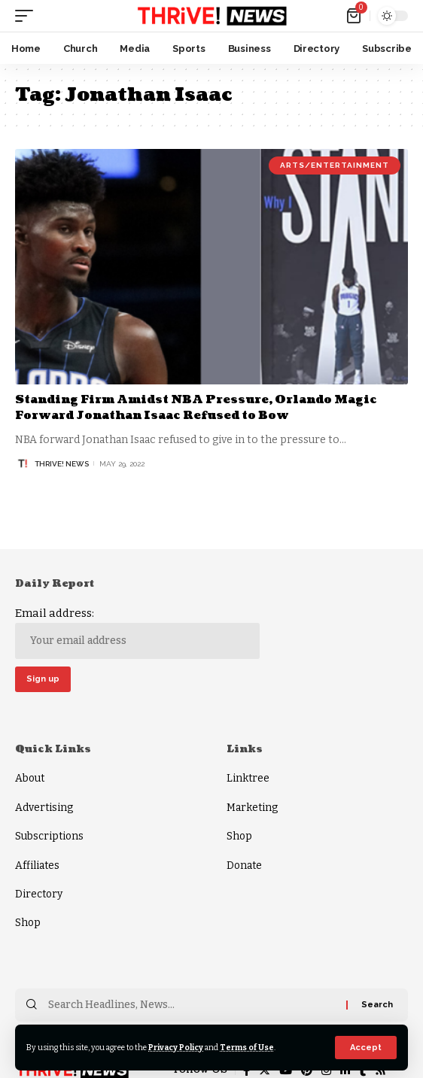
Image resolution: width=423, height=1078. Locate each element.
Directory (38, 894)
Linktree (248, 778)
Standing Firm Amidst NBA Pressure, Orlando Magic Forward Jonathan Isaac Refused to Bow (196, 408)
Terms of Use (247, 1047)
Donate (244, 865)
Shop (28, 922)
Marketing (252, 807)
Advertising (44, 807)
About (29, 778)
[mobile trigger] (28, 16)
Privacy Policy (175, 1047)
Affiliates (37, 865)
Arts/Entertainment (334, 165)
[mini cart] (355, 16)
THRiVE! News (62, 464)
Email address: (137, 632)
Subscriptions (49, 836)
